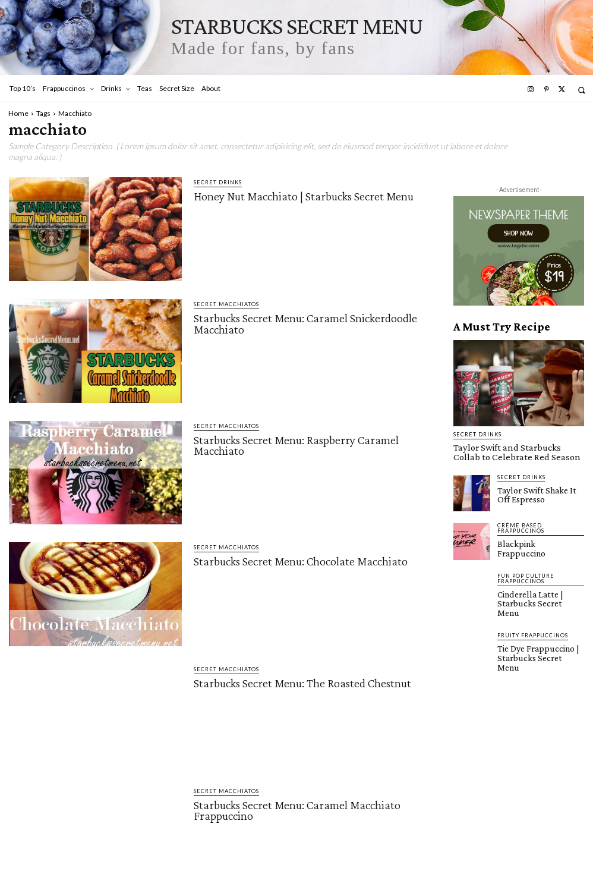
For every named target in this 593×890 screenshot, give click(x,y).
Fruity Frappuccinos (532, 620)
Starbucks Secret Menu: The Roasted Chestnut (302, 683)
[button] (581, 90)
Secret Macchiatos (226, 304)
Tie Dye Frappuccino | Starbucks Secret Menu (536, 637)
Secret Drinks (218, 182)
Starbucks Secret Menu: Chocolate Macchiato (301, 561)
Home (18, 113)
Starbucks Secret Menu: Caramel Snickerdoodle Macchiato (305, 323)
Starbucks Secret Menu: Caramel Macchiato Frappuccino (297, 810)
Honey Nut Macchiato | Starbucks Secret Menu (304, 196)
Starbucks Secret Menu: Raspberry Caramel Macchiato (296, 445)
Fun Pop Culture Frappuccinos (525, 574)
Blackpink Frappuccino (534, 540)
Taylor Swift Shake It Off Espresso (537, 491)
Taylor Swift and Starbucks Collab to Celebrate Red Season (513, 451)
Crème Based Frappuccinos (520, 525)
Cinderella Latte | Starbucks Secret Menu (536, 593)
